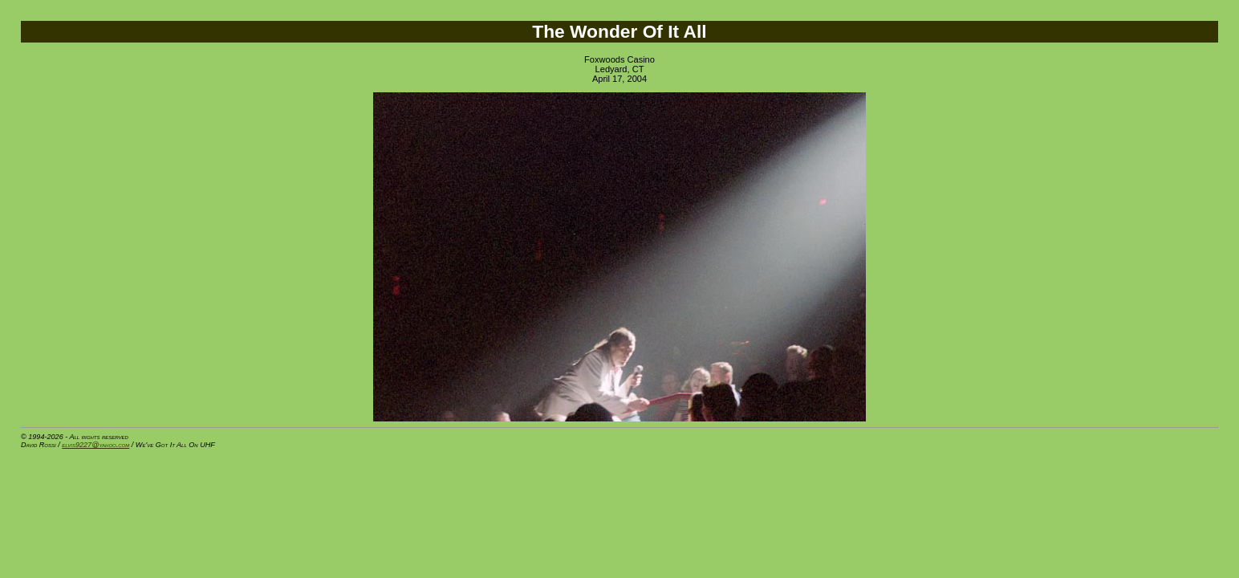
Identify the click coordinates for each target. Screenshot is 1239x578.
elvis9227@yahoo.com (95, 445)
